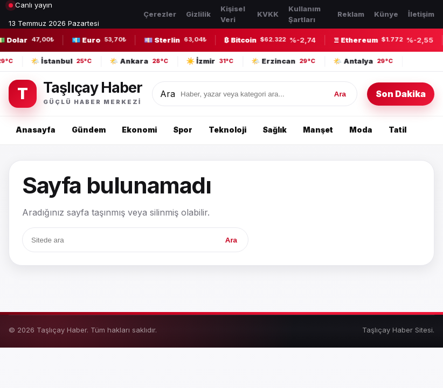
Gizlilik (198, 14)
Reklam (350, 14)
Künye (386, 14)
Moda (360, 129)
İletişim (421, 14)
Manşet (318, 129)
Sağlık (274, 129)
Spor (182, 129)
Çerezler (159, 14)
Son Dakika (401, 93)
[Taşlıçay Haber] (75, 94)
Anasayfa (36, 129)
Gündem (89, 129)
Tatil (397, 129)
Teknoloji (227, 129)
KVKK (268, 14)
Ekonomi (139, 129)
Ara (167, 93)
